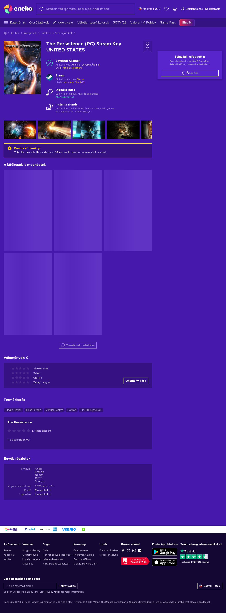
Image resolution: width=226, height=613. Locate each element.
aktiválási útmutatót (74, 82)
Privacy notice (53, 592)
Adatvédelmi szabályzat (176, 602)
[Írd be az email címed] (30, 586)
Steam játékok (64, 33)
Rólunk (7, 550)
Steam (80, 79)
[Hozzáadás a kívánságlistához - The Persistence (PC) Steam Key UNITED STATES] (147, 47)
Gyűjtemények (30, 555)
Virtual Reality (54, 410)
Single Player (13, 410)
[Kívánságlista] (166, 9)
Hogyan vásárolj (31, 550)
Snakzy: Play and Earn (85, 564)
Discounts (27, 564)
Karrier (7, 559)
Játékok (46, 33)
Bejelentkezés (191, 9)
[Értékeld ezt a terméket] (19, 431)
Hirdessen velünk (108, 555)
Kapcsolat (9, 555)
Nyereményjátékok (83, 555)
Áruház (15, 33)
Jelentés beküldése (53, 559)
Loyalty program (31, 559)
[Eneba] (18, 8)
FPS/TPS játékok (91, 410)
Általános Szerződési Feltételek (145, 602)
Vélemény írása (135, 380)
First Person (33, 410)
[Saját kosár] (174, 9)
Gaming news (80, 550)
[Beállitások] (149, 9)
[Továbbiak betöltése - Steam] (49, 77)
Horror (71, 410)
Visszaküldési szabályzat (56, 564)
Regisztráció (212, 9)
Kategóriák (30, 33)
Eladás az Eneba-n (109, 550)
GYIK (45, 550)
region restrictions (72, 68)
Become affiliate (82, 559)
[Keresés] (85, 9)
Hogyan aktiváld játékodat (57, 555)
